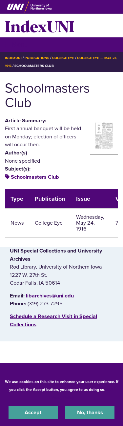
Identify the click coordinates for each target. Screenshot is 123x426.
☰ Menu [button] (16, 44)
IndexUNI (39, 25)
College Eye (63, 58)
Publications (37, 58)
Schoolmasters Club (35, 177)
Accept (33, 412)
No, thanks (90, 412)
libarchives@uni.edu (50, 296)
